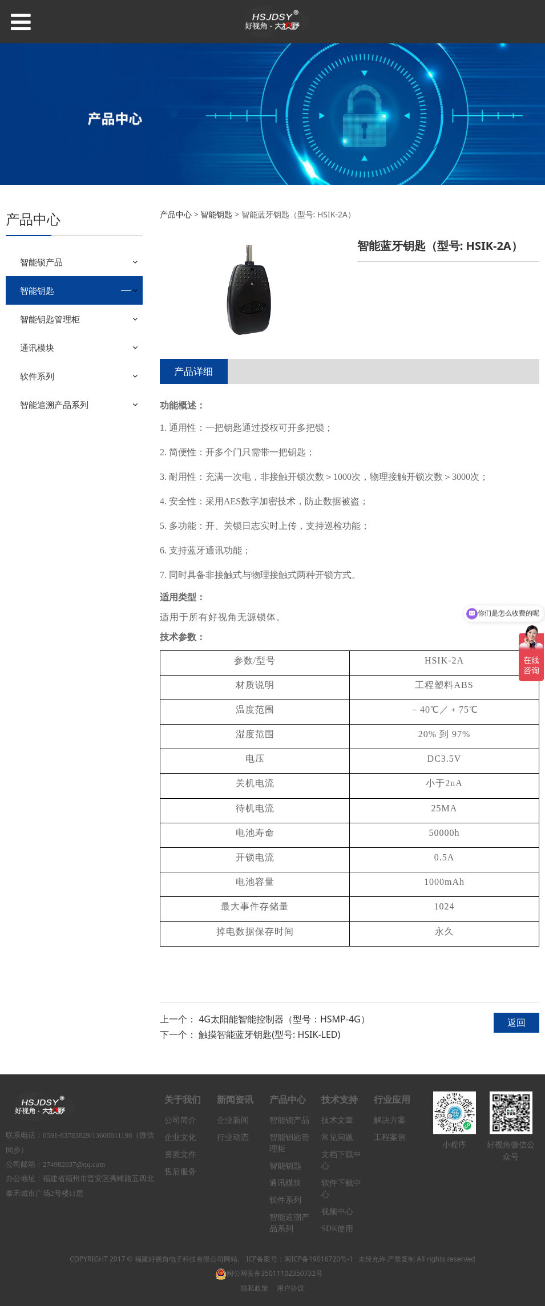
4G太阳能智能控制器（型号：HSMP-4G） (284, 1019)
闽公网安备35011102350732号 (268, 1273)
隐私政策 (254, 1288)
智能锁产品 (41, 262)
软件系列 (37, 376)
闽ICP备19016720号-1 (318, 1259)
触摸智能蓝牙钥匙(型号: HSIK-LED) (269, 1034)
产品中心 (176, 214)
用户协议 (290, 1288)
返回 (516, 1022)
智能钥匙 (37, 290)
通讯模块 (37, 347)
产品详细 (193, 371)
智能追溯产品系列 (54, 404)
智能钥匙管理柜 (50, 319)
